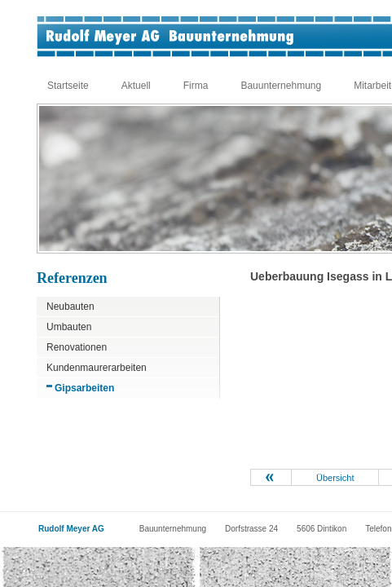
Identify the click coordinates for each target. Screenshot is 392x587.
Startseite (68, 85)
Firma (196, 85)
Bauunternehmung (280, 85)
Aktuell (136, 85)
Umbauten (68, 327)
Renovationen (76, 347)
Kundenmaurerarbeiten (96, 367)
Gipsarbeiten (84, 388)
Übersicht (335, 478)
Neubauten (70, 306)
